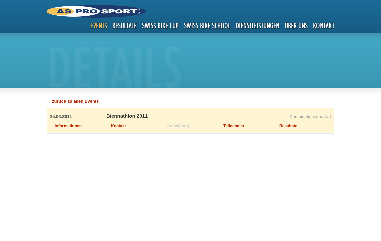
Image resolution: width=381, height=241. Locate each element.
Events (98, 25)
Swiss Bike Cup (160, 25)
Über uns (296, 25)
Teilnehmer (233, 126)
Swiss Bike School (207, 25)
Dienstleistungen (257, 25)
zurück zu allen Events (75, 101)
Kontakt (323, 25)
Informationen (68, 126)
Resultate (124, 25)
